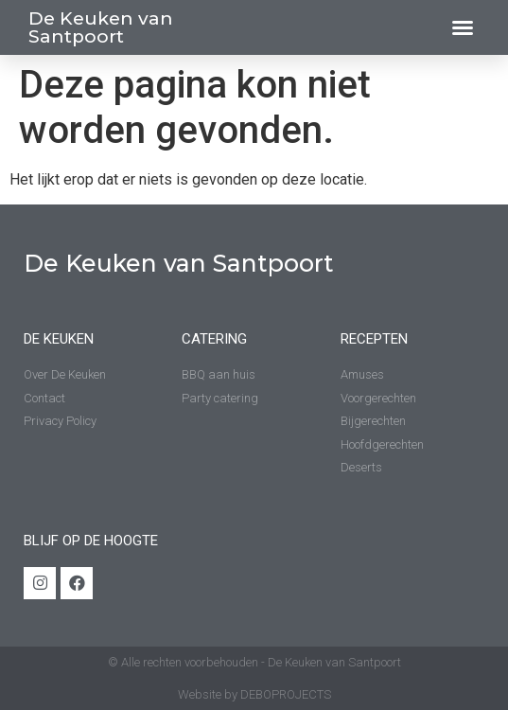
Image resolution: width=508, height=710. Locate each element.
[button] (463, 27)
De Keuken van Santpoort (100, 27)
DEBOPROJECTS (285, 694)
